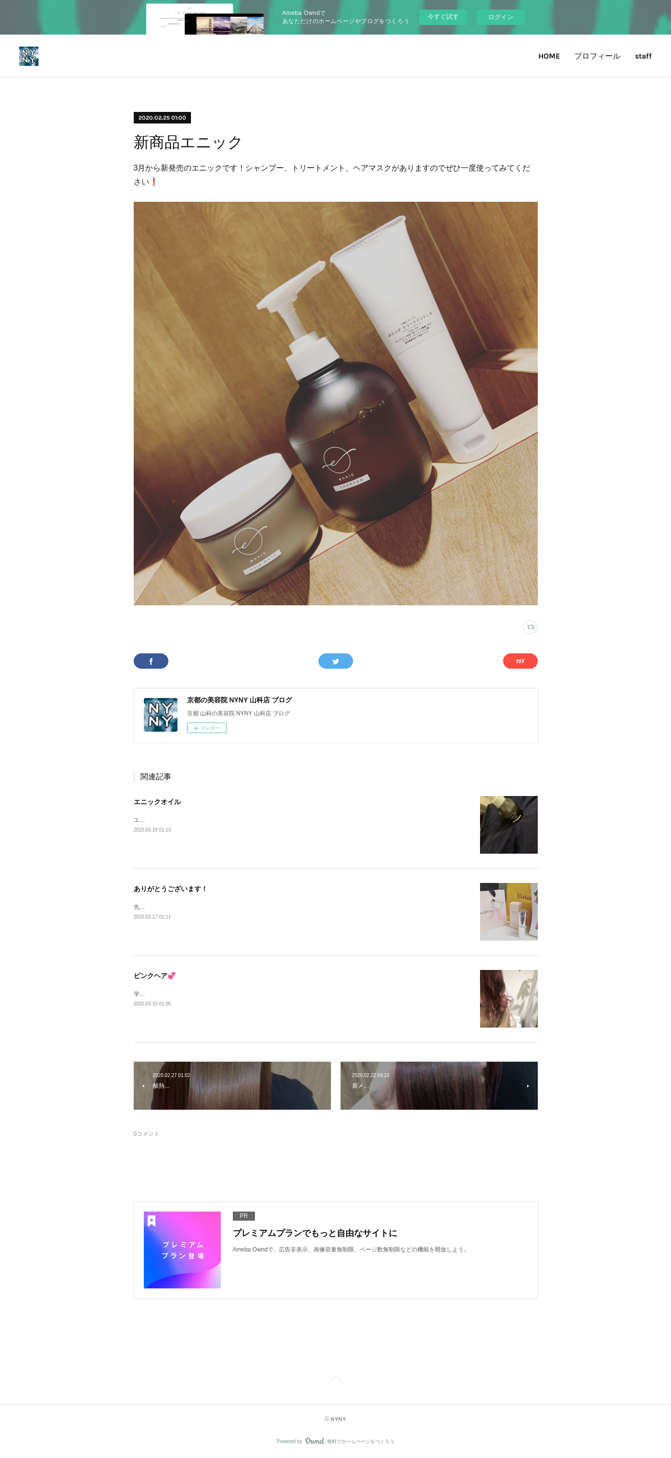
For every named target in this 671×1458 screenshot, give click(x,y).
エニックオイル (157, 802)
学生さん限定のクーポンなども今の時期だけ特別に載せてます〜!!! (220, 994)
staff (643, 56)
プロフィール (597, 56)
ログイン (500, 17)
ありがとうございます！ (171, 889)
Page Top (335, 1380)
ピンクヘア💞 (155, 976)
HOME (549, 56)
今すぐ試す (443, 16)
